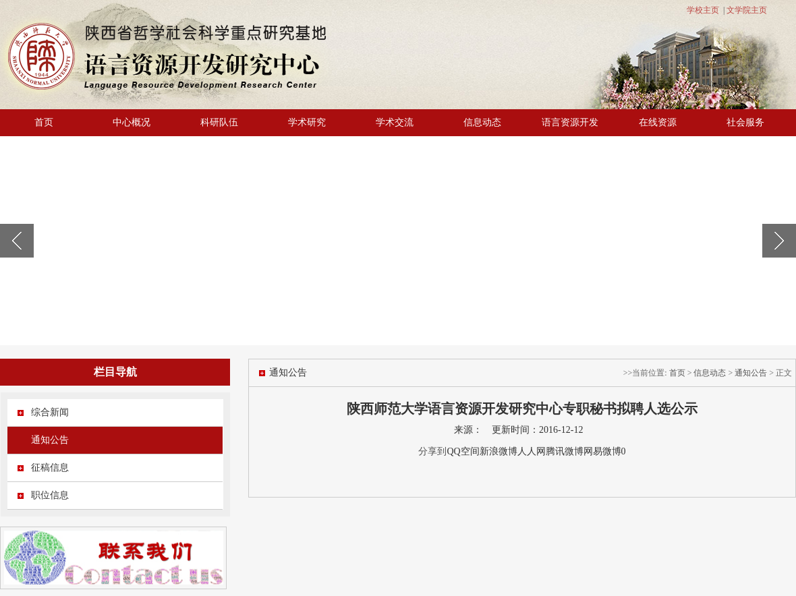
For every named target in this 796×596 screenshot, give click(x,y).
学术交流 (395, 122)
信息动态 (482, 122)
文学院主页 (747, 10)
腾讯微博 (565, 451)
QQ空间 (463, 451)
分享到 (432, 451)
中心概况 (131, 122)
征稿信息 (50, 468)
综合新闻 (50, 412)
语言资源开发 (570, 122)
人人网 (531, 451)
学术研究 (307, 122)
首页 (43, 122)
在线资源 (658, 122)
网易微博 (602, 451)
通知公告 (50, 440)
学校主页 (703, 10)
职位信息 (50, 495)
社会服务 (745, 122)
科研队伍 (219, 122)
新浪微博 (498, 451)
